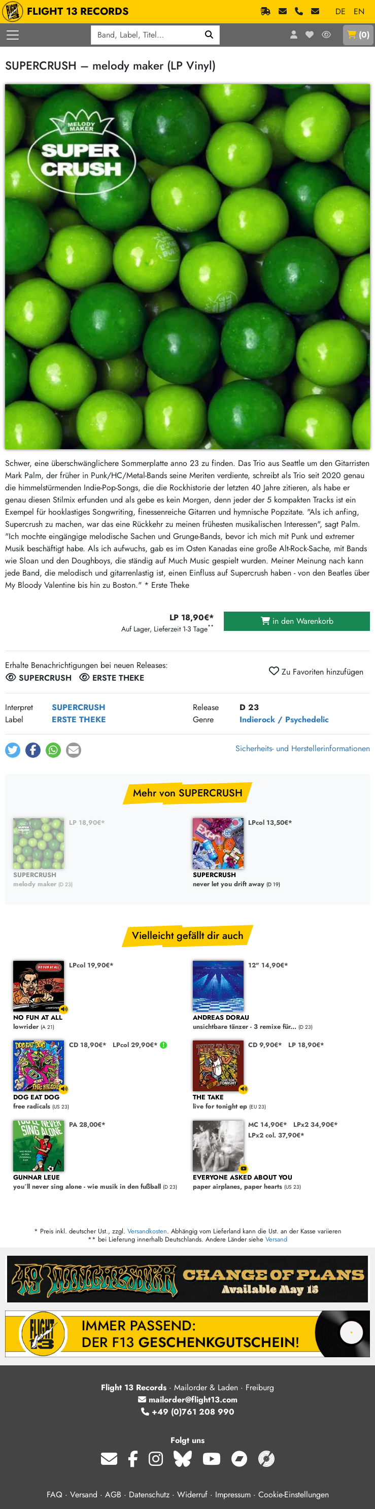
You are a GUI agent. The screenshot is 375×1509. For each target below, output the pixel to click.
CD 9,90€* (265, 1045)
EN (359, 11)
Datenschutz (149, 1494)
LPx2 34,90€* (315, 1124)
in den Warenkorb (297, 621)
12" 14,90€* (268, 965)
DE (340, 11)
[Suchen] (209, 35)
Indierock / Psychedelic (284, 719)
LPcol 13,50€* (270, 822)
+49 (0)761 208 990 (187, 1412)
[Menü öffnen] (13, 35)
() (358, 35)
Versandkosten (147, 1231)
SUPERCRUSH (79, 707)
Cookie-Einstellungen (293, 1494)
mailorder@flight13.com (187, 1399)
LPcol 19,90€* (91, 965)
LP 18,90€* (87, 822)
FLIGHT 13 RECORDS (68, 12)
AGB (113, 1494)
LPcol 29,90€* (136, 1045)
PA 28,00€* (87, 1124)
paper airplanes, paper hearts (277, 1182)
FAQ (54, 1494)
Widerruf (192, 1494)
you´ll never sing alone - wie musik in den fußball (98, 1182)
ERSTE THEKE (79, 719)
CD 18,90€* (88, 1045)
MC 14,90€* (267, 1124)
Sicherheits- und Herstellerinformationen (302, 748)
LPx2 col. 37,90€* (276, 1135)
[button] (12, 750)
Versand (276, 1239)
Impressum (233, 1494)
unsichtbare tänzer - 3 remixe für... (277, 1022)
